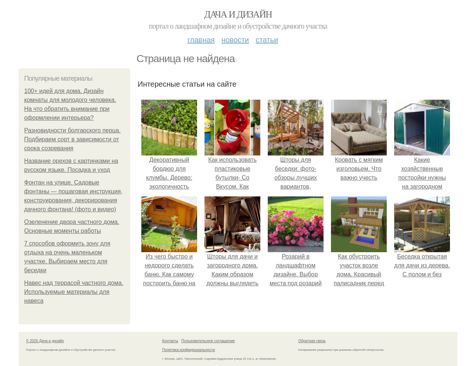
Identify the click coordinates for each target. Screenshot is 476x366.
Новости (235, 40)
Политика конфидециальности (188, 350)
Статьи (266, 40)
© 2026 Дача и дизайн (45, 341)
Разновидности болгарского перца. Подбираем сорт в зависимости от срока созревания (72, 139)
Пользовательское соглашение (208, 341)
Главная (201, 40)
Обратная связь (312, 341)
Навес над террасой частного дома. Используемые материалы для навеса (73, 292)
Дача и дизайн (238, 14)
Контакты (170, 341)
